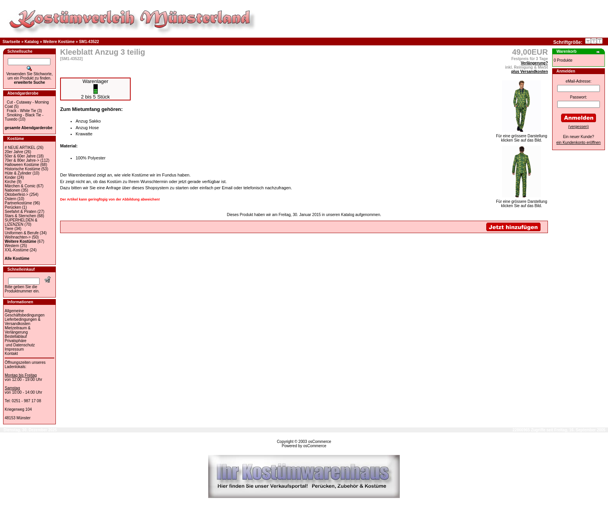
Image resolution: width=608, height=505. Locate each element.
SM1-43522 (89, 42)
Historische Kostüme (22, 169)
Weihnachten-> (18, 237)
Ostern (10, 199)
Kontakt (11, 353)
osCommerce (319, 441)
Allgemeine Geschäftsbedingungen (25, 313)
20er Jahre (14, 152)
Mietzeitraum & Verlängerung (18, 330)
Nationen (12, 190)
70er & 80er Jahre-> (22, 160)
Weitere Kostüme (59, 42)
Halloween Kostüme (22, 165)
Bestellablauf (16, 336)
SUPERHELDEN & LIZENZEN (21, 222)
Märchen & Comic (20, 186)
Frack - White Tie (21, 111)
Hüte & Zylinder (18, 173)
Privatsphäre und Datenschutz (20, 343)
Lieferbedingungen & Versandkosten (22, 321)
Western (12, 246)
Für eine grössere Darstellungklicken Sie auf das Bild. (521, 136)
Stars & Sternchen (20, 216)
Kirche (10, 182)
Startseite (12, 42)
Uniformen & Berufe (22, 233)
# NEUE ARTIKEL (20, 147)
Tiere (9, 229)
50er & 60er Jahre (20, 156)
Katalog (31, 42)
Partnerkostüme (18, 203)
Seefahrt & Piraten (20, 211)
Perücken (13, 207)
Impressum (14, 349)
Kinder (10, 177)
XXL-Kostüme (17, 250)
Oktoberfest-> (16, 194)
